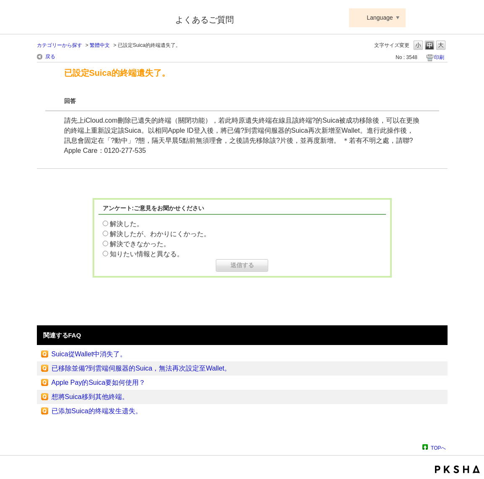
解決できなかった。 (140, 243)
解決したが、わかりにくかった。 (160, 233)
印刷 (439, 57)
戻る (50, 56)
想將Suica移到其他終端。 (90, 396)
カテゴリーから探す (59, 45)
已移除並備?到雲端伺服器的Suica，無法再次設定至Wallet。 (141, 368)
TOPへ (438, 448)
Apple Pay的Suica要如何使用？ (99, 382)
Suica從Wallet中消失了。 (89, 354)
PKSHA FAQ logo (457, 469)
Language (380, 17)
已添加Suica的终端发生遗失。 (97, 411)
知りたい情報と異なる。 (147, 254)
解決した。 (126, 223)
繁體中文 (100, 45)
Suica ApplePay (100, 18)
